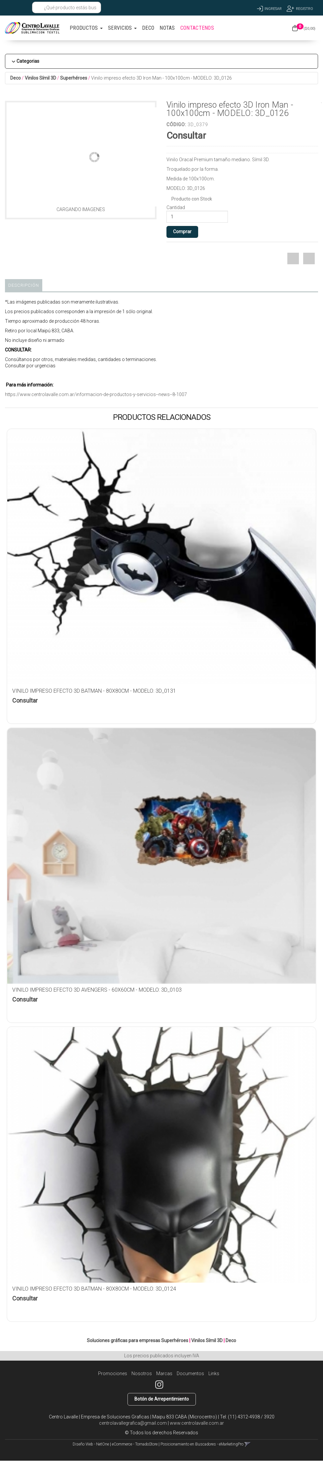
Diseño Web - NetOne (91, 1444)
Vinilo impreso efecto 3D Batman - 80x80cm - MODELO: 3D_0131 (94, 691)
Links (213, 1373)
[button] (11, 7)
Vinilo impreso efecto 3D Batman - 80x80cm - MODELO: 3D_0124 (94, 1289)
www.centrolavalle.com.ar (197, 1423)
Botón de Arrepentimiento (161, 1399)
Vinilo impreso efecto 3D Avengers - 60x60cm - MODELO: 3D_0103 (97, 990)
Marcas (164, 1373)
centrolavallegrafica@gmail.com (133, 1423)
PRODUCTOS (86, 28)
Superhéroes (73, 78)
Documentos (190, 1373)
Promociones (112, 1373)
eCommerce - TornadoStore (135, 1444)
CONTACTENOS (197, 28)
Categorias (28, 61)
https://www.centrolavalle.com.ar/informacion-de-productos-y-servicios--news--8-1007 (96, 394)
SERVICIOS (122, 28)
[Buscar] (39, 8)
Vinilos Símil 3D (40, 78)
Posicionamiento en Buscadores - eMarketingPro (202, 1444)
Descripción (23, 285)
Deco (15, 78)
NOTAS (167, 28)
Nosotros (141, 1373)
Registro (304, 9)
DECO (148, 28)
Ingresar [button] (273, 9)
